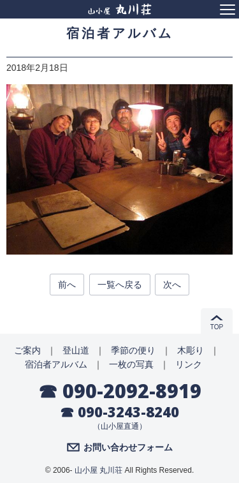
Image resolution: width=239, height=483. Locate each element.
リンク (188, 364)
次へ (172, 284)
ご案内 (27, 350)
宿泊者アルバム (56, 364)
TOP (216, 327)
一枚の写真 (131, 364)
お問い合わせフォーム (128, 447)
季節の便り (133, 350)
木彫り (190, 350)
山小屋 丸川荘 (98, 470)
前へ (67, 284)
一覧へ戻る (120, 284)
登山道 (75, 350)
